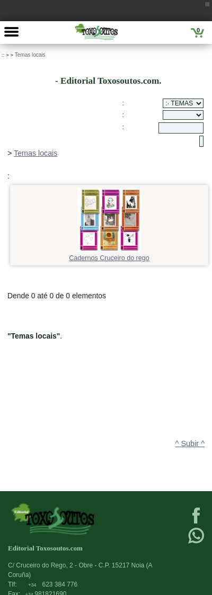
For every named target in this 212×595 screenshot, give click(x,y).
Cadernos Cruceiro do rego (109, 254)
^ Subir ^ (190, 443)
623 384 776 (52, 584)
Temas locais (30, 55)
